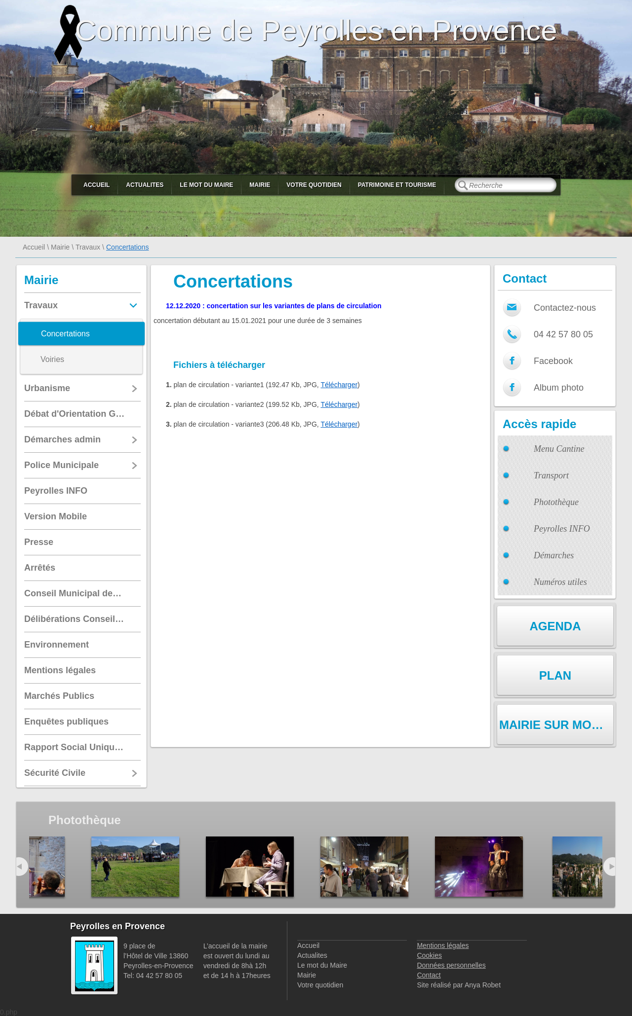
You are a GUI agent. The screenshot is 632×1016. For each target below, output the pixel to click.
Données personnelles (451, 965)
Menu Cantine (559, 449)
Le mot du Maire (206, 184)
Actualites (144, 184)
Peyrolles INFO (562, 529)
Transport (551, 475)
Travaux (88, 247)
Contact (428, 975)
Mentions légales (443, 945)
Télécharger (338, 385)
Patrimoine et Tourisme (397, 184)
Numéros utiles (560, 582)
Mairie (259, 184)
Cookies (429, 955)
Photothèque (556, 502)
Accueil (96, 184)
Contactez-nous (565, 308)
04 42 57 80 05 (563, 334)
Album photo (559, 388)
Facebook (553, 361)
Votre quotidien (313, 184)
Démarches (554, 555)
